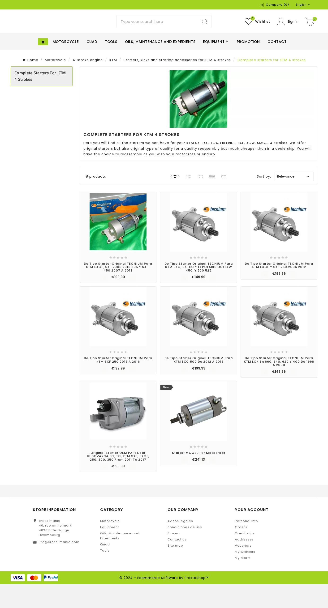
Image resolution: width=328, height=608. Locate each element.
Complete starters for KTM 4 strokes (40, 100)
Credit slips (245, 557)
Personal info (246, 545)
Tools (105, 574)
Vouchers (243, 569)
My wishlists (245, 575)
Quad (105, 568)
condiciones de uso (185, 551)
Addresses (244, 563)
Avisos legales (180, 545)
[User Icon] (287, 33)
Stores (173, 557)
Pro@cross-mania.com (59, 566)
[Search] (158, 33)
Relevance (294, 200)
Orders (241, 551)
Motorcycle (110, 545)
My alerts (243, 581)
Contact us (177, 563)
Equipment (109, 551)
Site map (175, 569)
